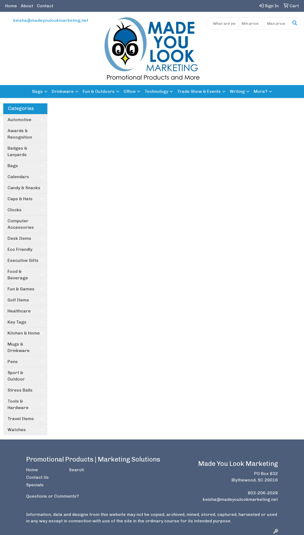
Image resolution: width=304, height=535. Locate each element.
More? (260, 91)
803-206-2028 (263, 492)
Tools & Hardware (18, 404)
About (27, 5)
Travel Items (21, 418)
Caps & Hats (20, 198)
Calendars (18, 176)
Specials (35, 484)
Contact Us (37, 477)
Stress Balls (20, 390)
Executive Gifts (23, 260)
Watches (17, 429)
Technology (156, 91)
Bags (37, 91)
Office (130, 91)
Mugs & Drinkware (19, 347)
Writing (237, 91)
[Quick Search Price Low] (251, 23)
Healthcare (19, 311)
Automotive (20, 119)
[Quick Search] (222, 23)
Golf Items (18, 299)
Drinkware (63, 91)
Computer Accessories (21, 224)
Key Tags (17, 322)
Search (76, 469)
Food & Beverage (18, 274)
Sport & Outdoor (16, 376)
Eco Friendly (20, 249)
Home (11, 5)
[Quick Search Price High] (276, 23)
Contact (45, 5)
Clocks (15, 209)
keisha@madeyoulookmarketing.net (50, 20)
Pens (13, 361)
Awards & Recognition (20, 134)
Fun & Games (21, 288)
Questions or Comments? (52, 496)
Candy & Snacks (24, 187)
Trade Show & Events (199, 91)
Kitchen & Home (24, 333)
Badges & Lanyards (17, 151)
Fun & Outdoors (99, 91)
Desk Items (19, 238)
